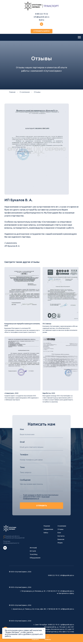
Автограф (33, 548)
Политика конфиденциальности (11, 542)
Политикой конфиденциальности (36, 498)
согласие (31, 495)
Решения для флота (12, 536)
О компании (62, 526)
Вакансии (61, 540)
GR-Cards (33, 551)
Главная (12, 92)
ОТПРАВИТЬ (41, 506)
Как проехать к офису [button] (66, 594)
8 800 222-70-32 (41, 14)
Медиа (60, 543)
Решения (47, 526)
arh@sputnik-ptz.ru (67, 609)
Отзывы (37, 92)
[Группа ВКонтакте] (41, 24)
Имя (22, 429)
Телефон (24, 455)
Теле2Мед (33, 555)
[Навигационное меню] (79, 37)
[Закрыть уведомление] (44, 629)
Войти (41, 20)
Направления (48, 529)
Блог (59, 533)
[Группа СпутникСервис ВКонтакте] (5, 549)
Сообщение (25, 480)
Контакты (61, 536)
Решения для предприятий (14, 538)
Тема (22, 467)
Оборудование (35, 558)
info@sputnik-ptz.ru (41, 17)
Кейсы (46, 533)
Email (22, 442)
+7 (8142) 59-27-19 (52, 591)
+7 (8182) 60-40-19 (53, 609)
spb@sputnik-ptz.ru (67, 625)
